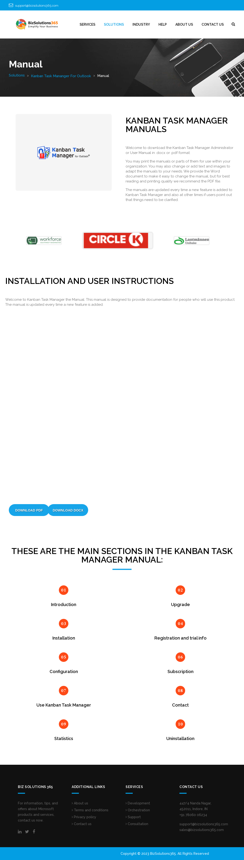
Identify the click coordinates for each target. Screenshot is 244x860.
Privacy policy (84, 817)
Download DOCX (68, 510)
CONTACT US (213, 24)
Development (138, 803)
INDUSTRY (141, 24)
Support (133, 817)
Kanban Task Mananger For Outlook (61, 76)
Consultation (137, 824)
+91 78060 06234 (193, 815)
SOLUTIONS (114, 24)
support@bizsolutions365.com (36, 5)
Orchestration (138, 810)
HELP (162, 24)
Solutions (17, 75)
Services (87, 24)
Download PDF (29, 510)
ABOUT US (184, 24)
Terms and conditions (90, 810)
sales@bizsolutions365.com (201, 830)
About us (80, 803)
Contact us (82, 824)
